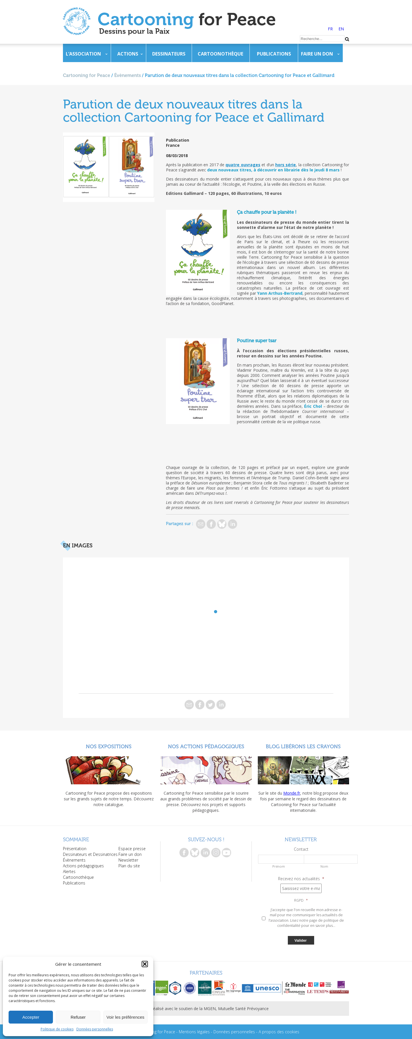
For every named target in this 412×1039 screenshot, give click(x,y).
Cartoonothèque (220, 54)
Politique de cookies (57, 1029)
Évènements (127, 75)
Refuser (78, 1017)
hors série (285, 164)
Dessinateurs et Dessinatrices (90, 854)
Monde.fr (291, 793)
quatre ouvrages (242, 164)
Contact (301, 849)
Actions (127, 54)
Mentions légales (194, 1031)
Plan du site (129, 865)
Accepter (30, 1017)
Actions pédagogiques (83, 865)
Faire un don (317, 54)
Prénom (278, 866)
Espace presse (132, 848)
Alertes (69, 871)
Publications (274, 54)
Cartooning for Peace (86, 75)
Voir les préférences (125, 1017)
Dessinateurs (168, 54)
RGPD (301, 900)
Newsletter (128, 860)
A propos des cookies (279, 1031)
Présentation (74, 848)
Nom (324, 866)
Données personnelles (94, 1029)
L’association (83, 54)
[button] (145, 964)
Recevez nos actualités (301, 878)
